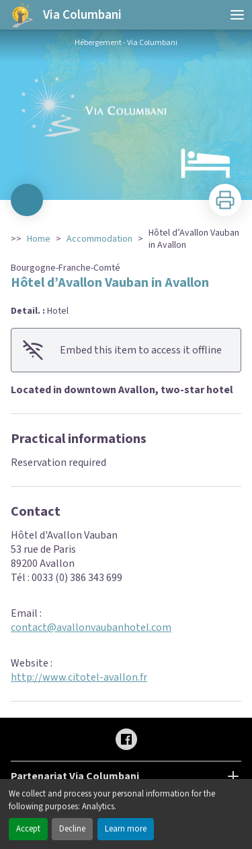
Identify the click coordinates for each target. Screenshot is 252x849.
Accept (28, 829)
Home (38, 239)
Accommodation (99, 239)
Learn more (125, 829)
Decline (72, 829)
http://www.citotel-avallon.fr (79, 677)
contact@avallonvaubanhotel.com (91, 627)
